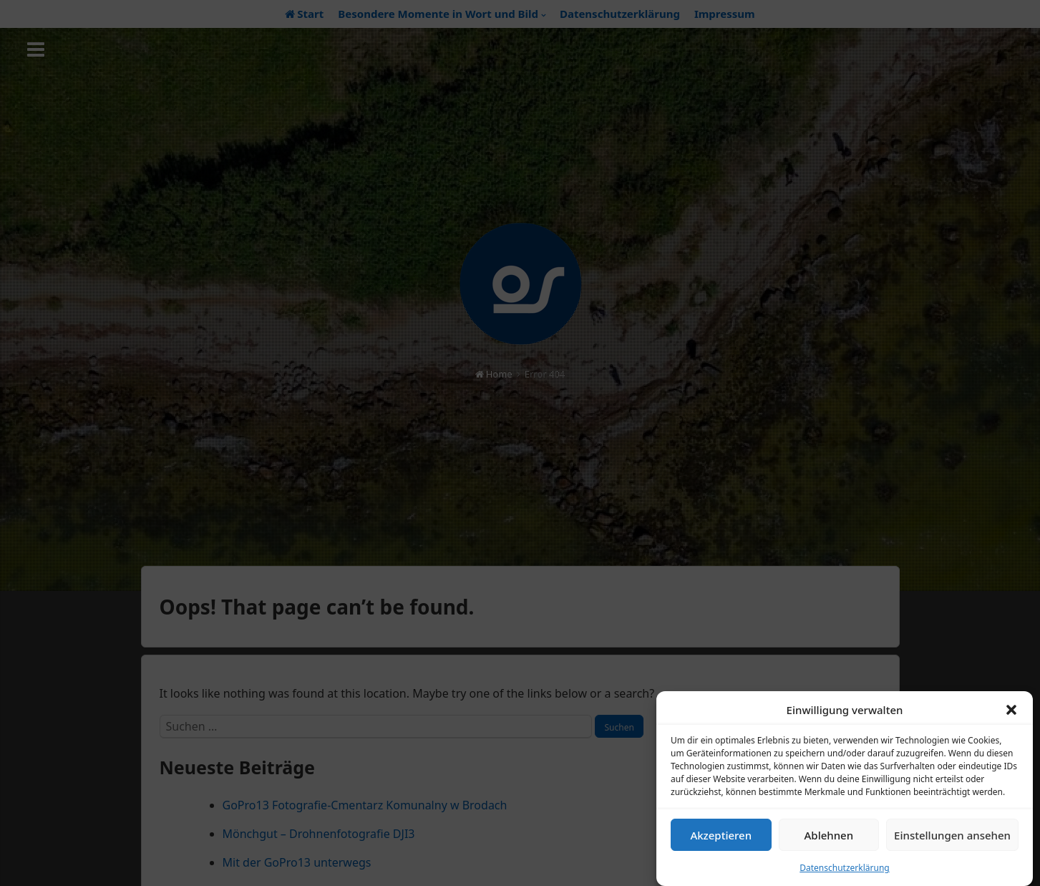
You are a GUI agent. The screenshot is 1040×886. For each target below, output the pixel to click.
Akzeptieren (721, 838)
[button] (1011, 713)
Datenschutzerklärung (844, 871)
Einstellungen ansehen (952, 838)
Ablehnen (829, 838)
